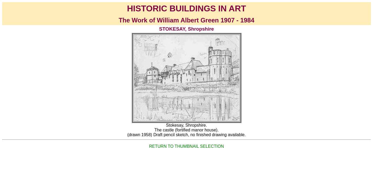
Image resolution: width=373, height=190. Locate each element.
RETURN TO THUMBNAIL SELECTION (186, 146)
